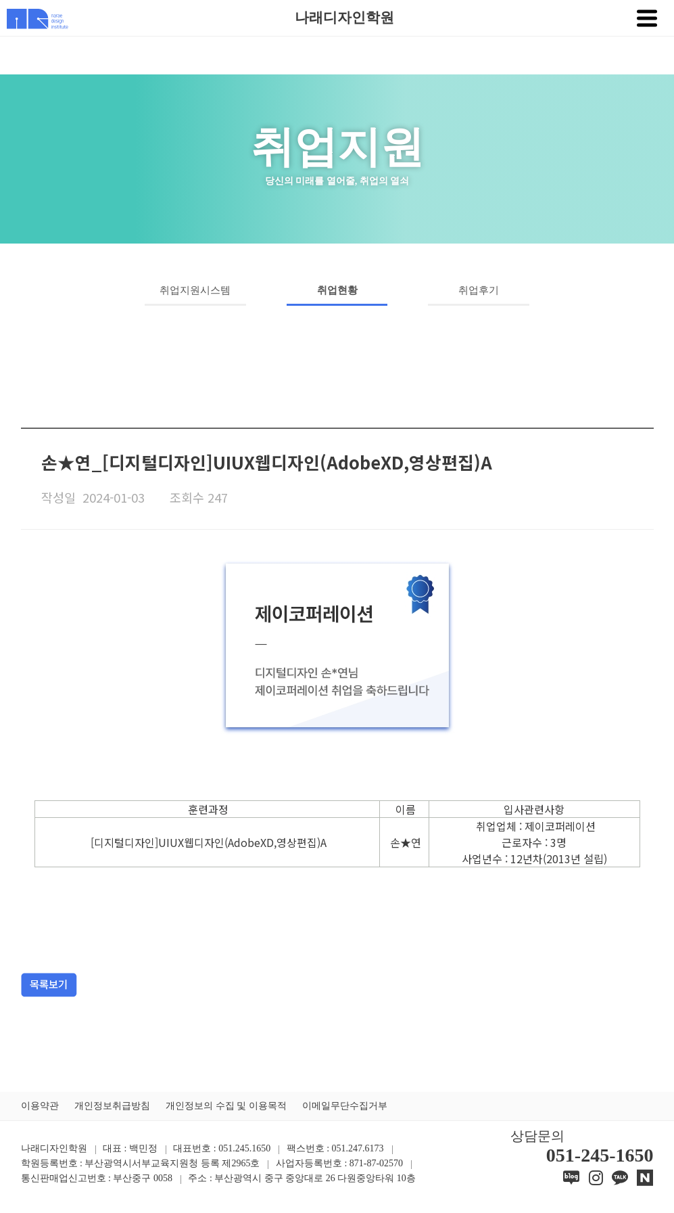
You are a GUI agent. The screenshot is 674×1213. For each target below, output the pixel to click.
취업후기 (478, 290)
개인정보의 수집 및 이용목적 (226, 1106)
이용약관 (40, 1106)
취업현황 (337, 290)
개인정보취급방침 (112, 1106)
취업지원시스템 (195, 290)
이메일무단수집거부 (344, 1106)
